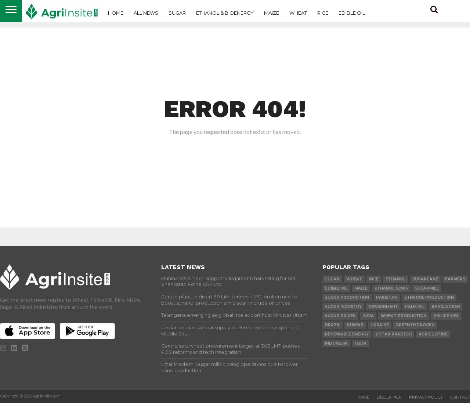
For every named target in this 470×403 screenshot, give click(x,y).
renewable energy (347, 334)
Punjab (355, 325)
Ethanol (395, 279)
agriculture (433, 334)
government (383, 306)
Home (115, 13)
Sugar (177, 13)
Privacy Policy (426, 397)
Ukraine (379, 325)
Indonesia (336, 343)
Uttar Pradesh (394, 334)
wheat (354, 279)
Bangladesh (445, 306)
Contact (460, 397)
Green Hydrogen (415, 325)
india (368, 315)
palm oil (414, 306)
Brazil (332, 325)
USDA (360, 343)
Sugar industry (343, 306)
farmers (455, 279)
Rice (322, 13)
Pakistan (386, 297)
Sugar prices (340, 315)
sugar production (347, 297)
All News (146, 13)
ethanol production (429, 297)
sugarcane (425, 279)
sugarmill (426, 288)
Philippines (446, 315)
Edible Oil (352, 13)
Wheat (298, 13)
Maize (271, 13)
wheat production (403, 315)
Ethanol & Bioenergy (225, 13)
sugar (332, 279)
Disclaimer (389, 397)
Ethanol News (391, 288)
